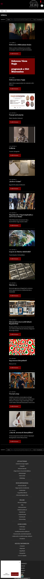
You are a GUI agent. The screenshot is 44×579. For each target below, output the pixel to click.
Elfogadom (15, 574)
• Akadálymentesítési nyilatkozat (22, 531)
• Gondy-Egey (22, 526)
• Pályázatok (22, 548)
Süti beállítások (6, 574)
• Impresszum (22, 529)
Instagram (23, 570)
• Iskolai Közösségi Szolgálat (22, 463)
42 (34, 19)
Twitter (22, 572)
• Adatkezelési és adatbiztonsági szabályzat (22, 536)
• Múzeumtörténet (22, 507)
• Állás (22, 505)
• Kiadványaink (22, 517)
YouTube (23, 568)
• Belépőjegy (22, 478)
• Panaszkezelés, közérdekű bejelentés (22, 534)
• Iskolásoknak (22, 490)
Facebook (22, 566)
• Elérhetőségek (22, 473)
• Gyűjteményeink (22, 514)
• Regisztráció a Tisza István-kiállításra (22, 471)
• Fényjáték (22, 466)
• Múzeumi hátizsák (22, 468)
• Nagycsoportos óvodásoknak (22, 488)
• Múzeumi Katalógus (22, 502)
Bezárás (18, 563)
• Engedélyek (22, 550)
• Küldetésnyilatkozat (22, 509)
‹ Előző (8, 19)
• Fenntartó (22, 546)
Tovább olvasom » (14, 53)
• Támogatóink (22, 553)
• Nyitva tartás (22, 475)
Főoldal (2, 10)
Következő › (40, 19)
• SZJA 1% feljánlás (22, 555)
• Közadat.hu (22, 538)
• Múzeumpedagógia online (22, 495)
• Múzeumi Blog (22, 519)
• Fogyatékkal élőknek (22, 492)
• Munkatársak (22, 512)
